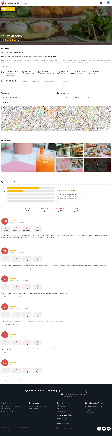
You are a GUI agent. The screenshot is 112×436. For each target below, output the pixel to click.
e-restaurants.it (62, 421)
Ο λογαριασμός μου (7, 411)
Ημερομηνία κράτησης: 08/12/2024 (19, 252)
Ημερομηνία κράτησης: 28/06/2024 (19, 308)
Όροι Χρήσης (4, 427)
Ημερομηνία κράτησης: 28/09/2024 (19, 280)
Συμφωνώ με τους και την (74, 395)
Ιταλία (60, 408)
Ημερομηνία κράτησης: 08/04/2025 (19, 222)
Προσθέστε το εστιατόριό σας (11, 406)
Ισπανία (61, 411)
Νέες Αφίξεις (33, 409)
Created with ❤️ (5, 430)
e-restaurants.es (63, 423)
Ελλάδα (61, 406)
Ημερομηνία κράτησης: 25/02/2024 (19, 336)
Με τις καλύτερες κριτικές (38, 406)
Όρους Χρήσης (78, 394)
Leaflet (100, 130)
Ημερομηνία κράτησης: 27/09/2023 (19, 364)
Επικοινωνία (5, 409)
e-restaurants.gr (63, 418)
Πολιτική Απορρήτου (70, 396)
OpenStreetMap (106, 130)
